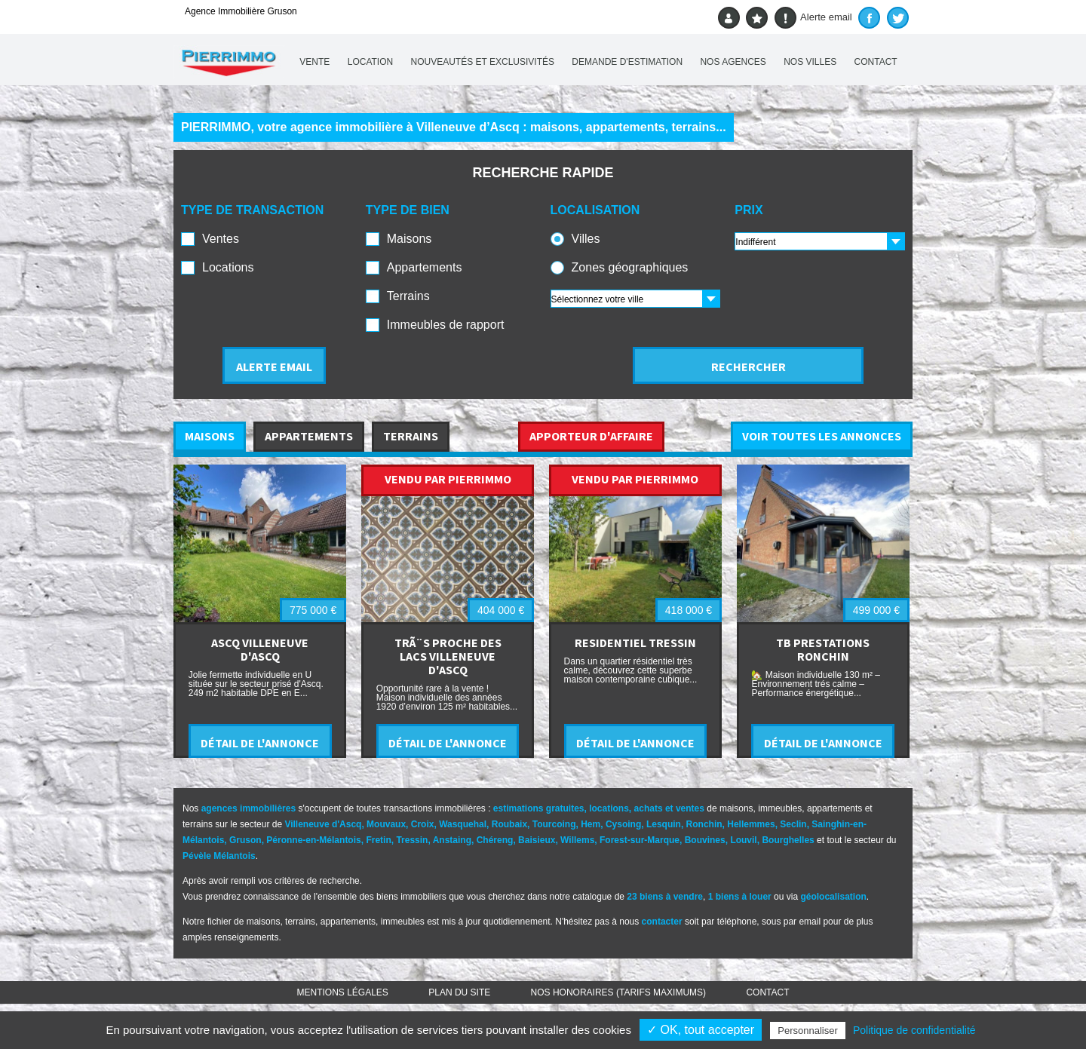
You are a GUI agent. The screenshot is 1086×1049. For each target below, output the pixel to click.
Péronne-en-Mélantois (313, 840)
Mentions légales (342, 992)
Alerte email (813, 18)
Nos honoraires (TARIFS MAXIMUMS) (618, 992)
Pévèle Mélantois (219, 856)
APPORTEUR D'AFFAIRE (591, 435)
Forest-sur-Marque (640, 840)
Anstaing (452, 840)
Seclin (793, 824)
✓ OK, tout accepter (700, 1029)
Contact (875, 62)
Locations (228, 267)
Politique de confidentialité (914, 1030)
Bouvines (705, 840)
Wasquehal (462, 824)
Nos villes (810, 62)
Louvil (743, 840)
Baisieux (536, 840)
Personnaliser (808, 1030)
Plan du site (459, 992)
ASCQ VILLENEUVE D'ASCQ (259, 649)
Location (370, 62)
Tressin (412, 840)
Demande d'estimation (627, 62)
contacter (662, 921)
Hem (590, 824)
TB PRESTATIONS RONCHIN (823, 649)
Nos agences (732, 62)
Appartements (424, 267)
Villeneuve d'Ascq (322, 824)
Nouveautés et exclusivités (483, 62)
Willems (577, 840)
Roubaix (509, 824)
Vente (314, 62)
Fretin (378, 840)
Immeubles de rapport (446, 324)
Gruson (245, 840)
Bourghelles (788, 840)
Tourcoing (554, 824)
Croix (422, 824)
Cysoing (623, 824)
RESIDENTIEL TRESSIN (635, 642)
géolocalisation (833, 896)
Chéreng (495, 840)
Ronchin (704, 824)
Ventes (220, 238)
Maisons (409, 238)
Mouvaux (386, 824)
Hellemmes (751, 824)
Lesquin (663, 824)
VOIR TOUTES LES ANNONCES (821, 435)
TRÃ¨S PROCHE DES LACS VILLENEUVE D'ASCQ (448, 656)
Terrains (408, 296)
